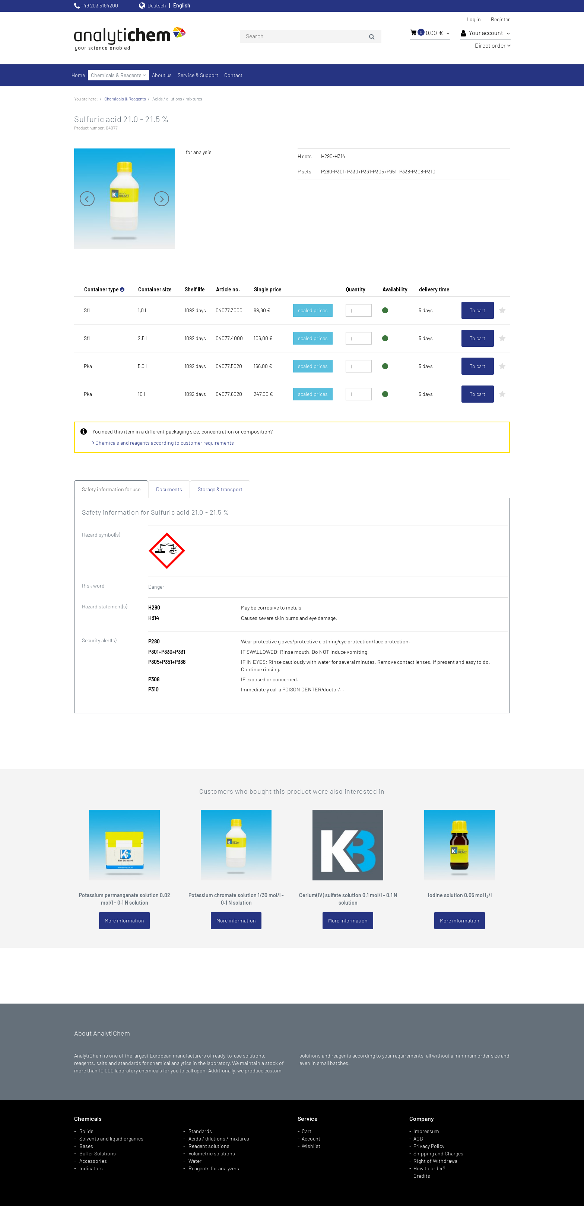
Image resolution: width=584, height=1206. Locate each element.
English (181, 5)
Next (161, 198)
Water (194, 1161)
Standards (200, 1131)
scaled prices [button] (313, 310)
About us (162, 75)
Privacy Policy (428, 1146)
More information (124, 920)
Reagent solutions (208, 1146)
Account (311, 1138)
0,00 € (430, 32)
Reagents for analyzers (213, 1168)
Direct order (493, 45)
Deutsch (156, 5)
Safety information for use (111, 489)
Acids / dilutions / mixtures (218, 1138)
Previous (87, 198)
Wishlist (311, 1146)
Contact (233, 75)
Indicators (91, 1168)
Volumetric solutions (211, 1153)
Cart (306, 1131)
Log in (474, 19)
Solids (86, 1131)
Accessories (93, 1161)
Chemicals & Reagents (118, 75)
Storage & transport (220, 489)
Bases (86, 1146)
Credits (421, 1176)
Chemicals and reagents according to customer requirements (163, 442)
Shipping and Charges (438, 1153)
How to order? (429, 1168)
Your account (485, 33)
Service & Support (198, 75)
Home (78, 75)
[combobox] (310, 36)
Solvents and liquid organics (111, 1138)
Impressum (426, 1131)
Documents (169, 489)
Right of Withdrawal (435, 1161)
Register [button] (500, 19)
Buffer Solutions (97, 1153)
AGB (418, 1138)
